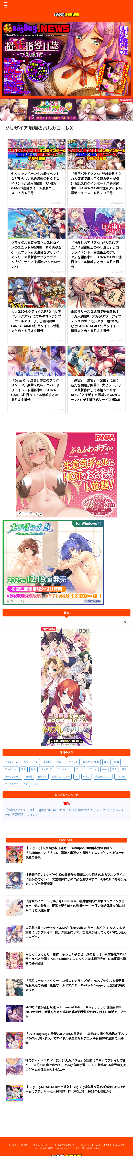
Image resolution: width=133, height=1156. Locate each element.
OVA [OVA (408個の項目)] (104, 769)
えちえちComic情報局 (43, 1133)
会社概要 (12, 1130)
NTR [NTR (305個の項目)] (36, 784)
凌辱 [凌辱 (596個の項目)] (106, 762)
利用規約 (25, 1130)
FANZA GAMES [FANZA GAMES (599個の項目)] (91, 762)
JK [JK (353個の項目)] (76, 776)
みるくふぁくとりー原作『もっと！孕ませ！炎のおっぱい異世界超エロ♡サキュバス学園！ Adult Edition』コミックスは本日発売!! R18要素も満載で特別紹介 (75, 959)
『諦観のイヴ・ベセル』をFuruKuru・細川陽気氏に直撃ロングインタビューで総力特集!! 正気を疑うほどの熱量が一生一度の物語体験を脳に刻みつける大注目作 (75, 905)
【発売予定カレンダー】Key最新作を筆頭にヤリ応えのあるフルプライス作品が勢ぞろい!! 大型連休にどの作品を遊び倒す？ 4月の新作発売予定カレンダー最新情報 (76, 879)
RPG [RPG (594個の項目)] (116, 762)
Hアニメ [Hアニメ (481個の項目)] (92, 769)
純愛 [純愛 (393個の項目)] (124, 769)
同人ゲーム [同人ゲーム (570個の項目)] (10, 769)
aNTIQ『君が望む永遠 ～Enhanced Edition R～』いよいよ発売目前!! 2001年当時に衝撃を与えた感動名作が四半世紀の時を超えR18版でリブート (75, 1012)
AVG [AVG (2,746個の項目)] (26, 762)
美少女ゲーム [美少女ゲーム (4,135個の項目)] (11, 762)
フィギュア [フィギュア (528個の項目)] (46, 769)
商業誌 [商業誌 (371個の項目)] (29, 776)
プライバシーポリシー (43, 1130)
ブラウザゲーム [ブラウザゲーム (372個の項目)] (12, 776)
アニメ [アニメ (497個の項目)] (79, 769)
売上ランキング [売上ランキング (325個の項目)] (103, 776)
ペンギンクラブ (64, 1133)
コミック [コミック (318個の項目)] (120, 776)
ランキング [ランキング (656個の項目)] (72, 762)
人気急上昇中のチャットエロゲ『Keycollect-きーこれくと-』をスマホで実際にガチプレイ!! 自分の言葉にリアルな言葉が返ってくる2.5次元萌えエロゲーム (75, 932)
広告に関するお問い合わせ (88, 1133)
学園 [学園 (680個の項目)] (59, 762)
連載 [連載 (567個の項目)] (23, 769)
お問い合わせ (85, 1130)
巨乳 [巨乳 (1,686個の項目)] (36, 762)
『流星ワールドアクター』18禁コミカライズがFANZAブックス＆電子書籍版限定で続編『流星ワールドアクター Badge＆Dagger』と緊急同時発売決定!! (75, 985)
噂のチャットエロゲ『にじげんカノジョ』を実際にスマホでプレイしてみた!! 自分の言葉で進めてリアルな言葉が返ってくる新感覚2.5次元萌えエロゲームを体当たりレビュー (75, 1065)
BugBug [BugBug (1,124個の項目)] (47, 762)
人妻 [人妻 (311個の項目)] (26, 784)
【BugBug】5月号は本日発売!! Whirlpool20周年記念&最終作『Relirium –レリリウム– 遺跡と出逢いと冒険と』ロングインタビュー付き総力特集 (75, 852)
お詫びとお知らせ (66, 1130)
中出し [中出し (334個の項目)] (86, 776)
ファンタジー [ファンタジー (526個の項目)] (64, 769)
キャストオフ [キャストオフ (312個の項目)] (11, 784)
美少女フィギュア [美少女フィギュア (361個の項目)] (61, 776)
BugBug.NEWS (102, 1130)
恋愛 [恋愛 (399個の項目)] (114, 769)
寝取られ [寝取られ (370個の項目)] (42, 776)
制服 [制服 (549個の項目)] (33, 769)
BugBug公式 (119, 1130)
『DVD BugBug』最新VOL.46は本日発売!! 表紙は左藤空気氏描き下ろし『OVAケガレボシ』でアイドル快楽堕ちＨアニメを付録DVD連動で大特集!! (76, 1038)
